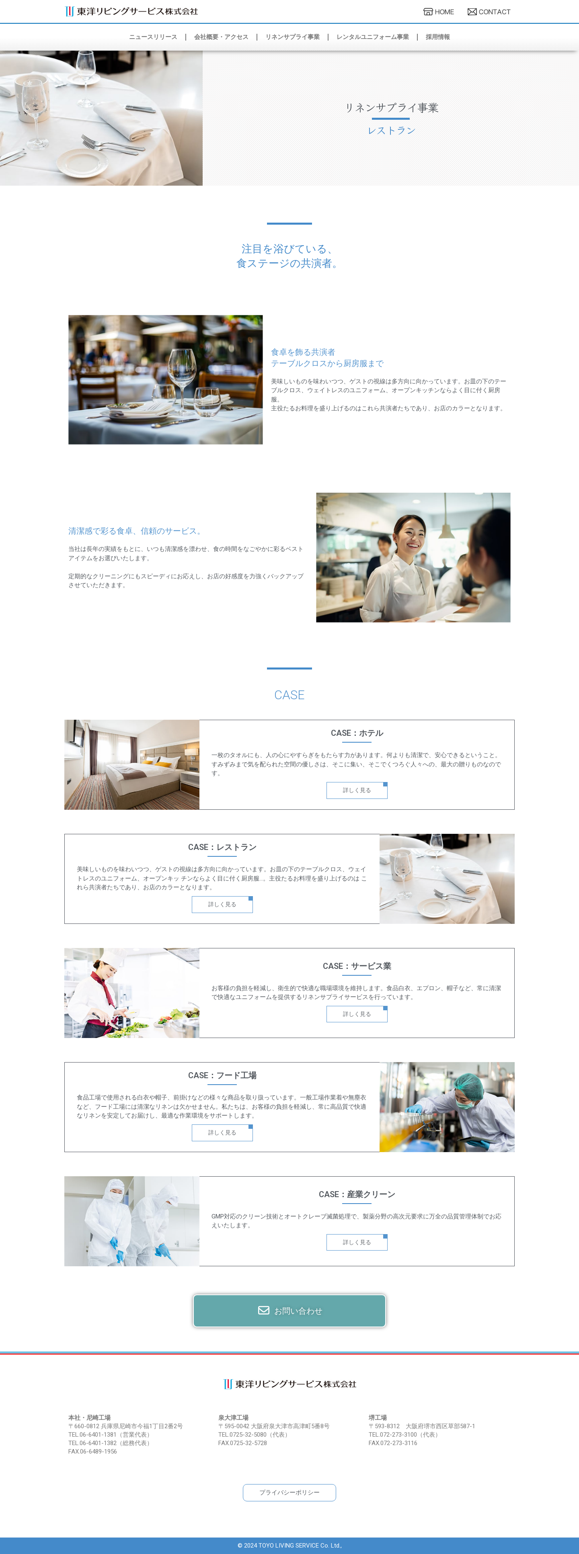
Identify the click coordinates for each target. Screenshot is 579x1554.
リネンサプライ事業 (292, 37)
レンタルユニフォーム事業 (373, 37)
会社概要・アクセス (221, 37)
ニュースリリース (153, 37)
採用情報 (438, 37)
